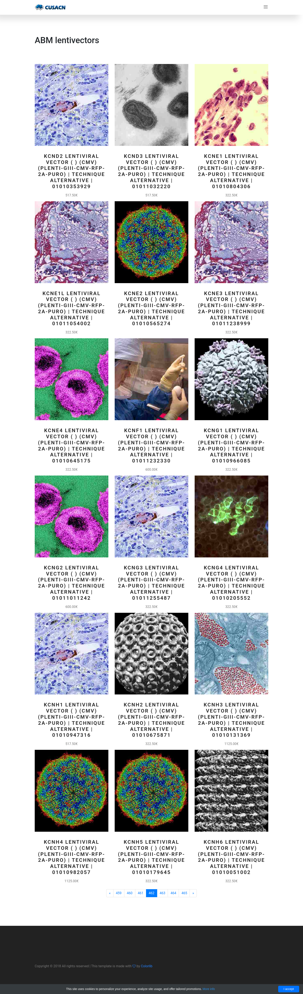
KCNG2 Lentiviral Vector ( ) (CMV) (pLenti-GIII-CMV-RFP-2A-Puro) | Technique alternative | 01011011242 (71, 583)
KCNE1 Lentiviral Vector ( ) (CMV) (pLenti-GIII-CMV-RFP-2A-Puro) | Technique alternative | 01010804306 (231, 171)
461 (141, 893)
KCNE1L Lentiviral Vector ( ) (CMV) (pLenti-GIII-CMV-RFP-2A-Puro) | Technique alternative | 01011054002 (71, 308)
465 (184, 893)
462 (151, 893)
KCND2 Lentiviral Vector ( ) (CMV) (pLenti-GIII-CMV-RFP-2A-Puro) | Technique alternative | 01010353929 (71, 171)
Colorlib (146, 966)
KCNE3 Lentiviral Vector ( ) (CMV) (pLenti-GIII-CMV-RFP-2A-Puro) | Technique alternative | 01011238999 (231, 308)
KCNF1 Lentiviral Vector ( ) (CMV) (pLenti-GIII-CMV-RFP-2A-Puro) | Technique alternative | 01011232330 (151, 446)
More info (209, 989)
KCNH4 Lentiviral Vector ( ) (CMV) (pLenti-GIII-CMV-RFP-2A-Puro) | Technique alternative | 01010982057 (71, 857)
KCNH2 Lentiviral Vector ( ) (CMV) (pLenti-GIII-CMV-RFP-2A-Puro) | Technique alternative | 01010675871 (151, 720)
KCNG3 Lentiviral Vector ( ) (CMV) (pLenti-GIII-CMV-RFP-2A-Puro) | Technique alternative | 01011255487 (151, 583)
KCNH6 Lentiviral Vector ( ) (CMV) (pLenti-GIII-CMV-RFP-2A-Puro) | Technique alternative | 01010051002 (231, 857)
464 (173, 893)
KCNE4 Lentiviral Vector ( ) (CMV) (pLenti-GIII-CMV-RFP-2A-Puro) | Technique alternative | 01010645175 (71, 446)
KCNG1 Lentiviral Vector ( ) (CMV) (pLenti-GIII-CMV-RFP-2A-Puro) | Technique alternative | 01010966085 (231, 446)
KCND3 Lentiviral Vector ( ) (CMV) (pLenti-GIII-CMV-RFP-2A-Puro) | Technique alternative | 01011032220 (151, 171)
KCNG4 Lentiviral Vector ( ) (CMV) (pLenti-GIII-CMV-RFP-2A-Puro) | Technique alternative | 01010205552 (231, 583)
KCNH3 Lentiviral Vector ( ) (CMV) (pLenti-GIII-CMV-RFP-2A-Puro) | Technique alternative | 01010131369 (231, 720)
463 (162, 893)
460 (130, 893)
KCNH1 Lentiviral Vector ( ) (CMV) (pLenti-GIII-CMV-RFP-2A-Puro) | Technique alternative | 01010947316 (71, 720)
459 (119, 893)
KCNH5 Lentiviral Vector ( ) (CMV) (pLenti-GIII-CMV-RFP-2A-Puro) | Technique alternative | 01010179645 (151, 857)
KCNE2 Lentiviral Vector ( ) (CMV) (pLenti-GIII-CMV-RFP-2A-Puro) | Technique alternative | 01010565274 (151, 308)
